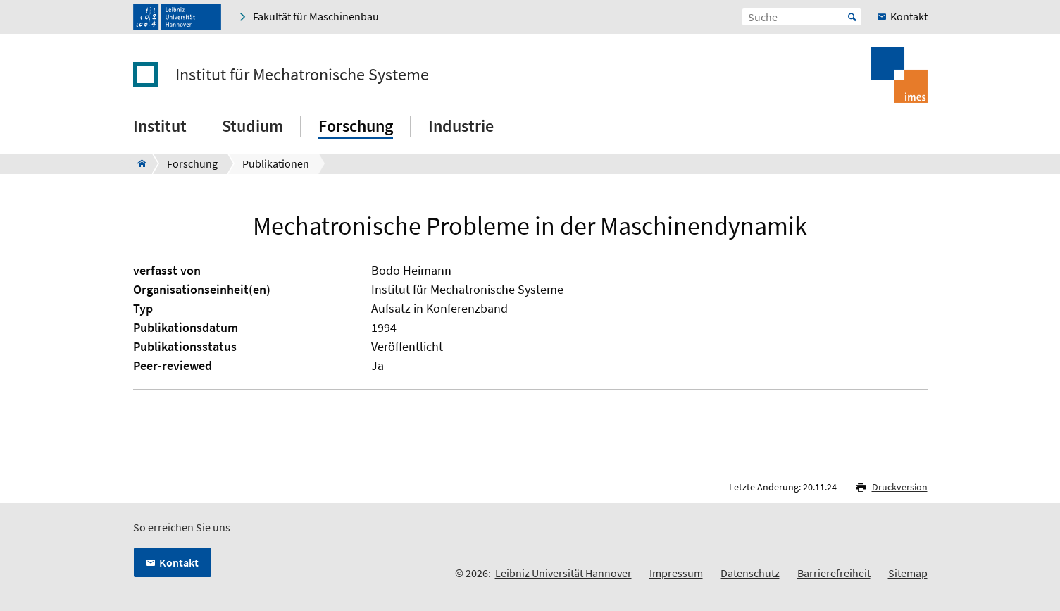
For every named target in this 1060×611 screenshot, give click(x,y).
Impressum (676, 573)
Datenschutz (750, 573)
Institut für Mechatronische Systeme (302, 74)
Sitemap (908, 573)
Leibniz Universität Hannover (563, 573)
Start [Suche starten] (852, 16)
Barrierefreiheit (834, 573)
